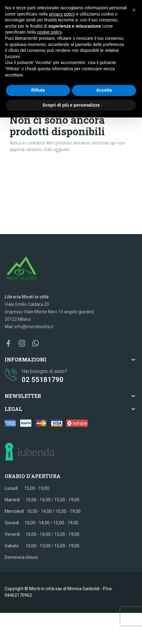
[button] (134, 10)
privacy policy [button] (62, 13)
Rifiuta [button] (38, 90)
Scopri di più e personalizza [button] (71, 105)
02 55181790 (43, 380)
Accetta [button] (104, 90)
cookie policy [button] (49, 32)
